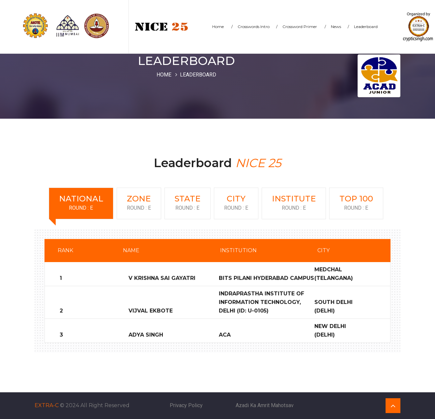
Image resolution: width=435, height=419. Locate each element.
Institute (294, 203)
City (236, 203)
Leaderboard (366, 26)
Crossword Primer (304, 26)
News (340, 26)
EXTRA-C (47, 405)
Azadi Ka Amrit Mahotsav (265, 405)
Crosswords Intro (257, 26)
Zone (139, 203)
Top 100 (356, 203)
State (187, 203)
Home (222, 26)
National (81, 203)
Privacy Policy (186, 405)
